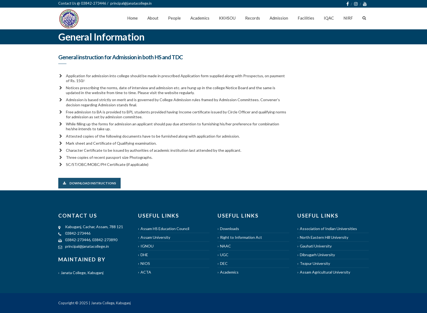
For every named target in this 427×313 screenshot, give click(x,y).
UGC (224, 254)
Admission (279, 18)
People (174, 18)
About (152, 18)
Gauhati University (316, 246)
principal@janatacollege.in (87, 246)
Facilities (306, 18)
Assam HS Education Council (165, 228)
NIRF (348, 18)
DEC (224, 263)
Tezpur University (315, 263)
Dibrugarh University (317, 254)
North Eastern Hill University (324, 237)
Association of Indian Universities (328, 228)
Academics (199, 18)
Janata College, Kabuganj (82, 272)
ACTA (146, 272)
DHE (144, 254)
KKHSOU (227, 18)
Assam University (155, 237)
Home (132, 18)
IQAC (329, 18)
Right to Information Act (241, 237)
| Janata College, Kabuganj (109, 303)
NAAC (225, 246)
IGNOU (147, 246)
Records (252, 18)
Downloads (229, 228)
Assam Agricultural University (325, 272)
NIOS (145, 263)
